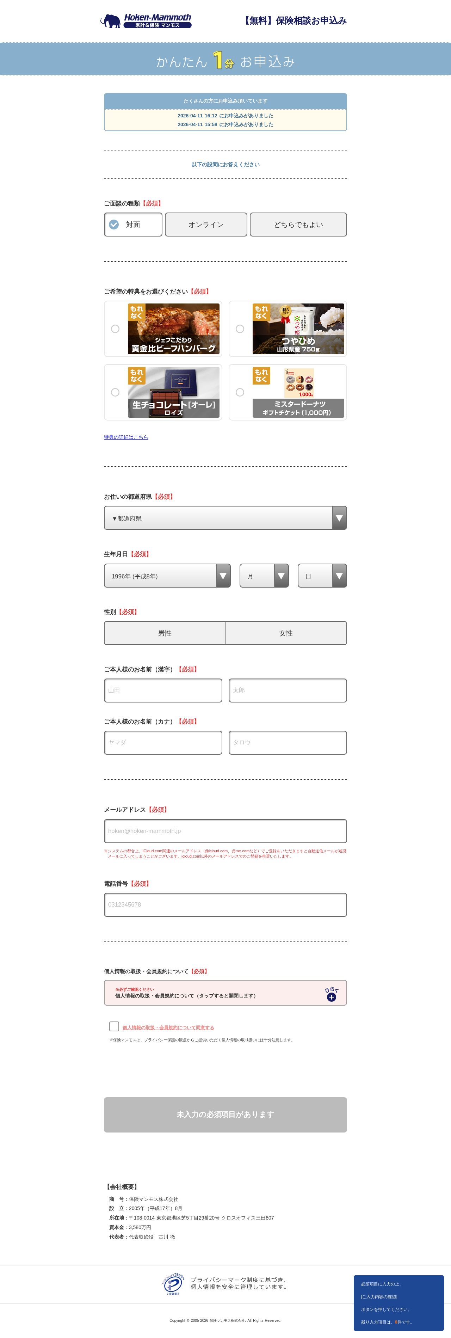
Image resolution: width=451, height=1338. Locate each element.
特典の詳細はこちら (126, 437)
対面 (133, 224)
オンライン (206, 224)
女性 (286, 633)
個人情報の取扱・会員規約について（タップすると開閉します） (186, 993)
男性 (165, 633)
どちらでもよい (298, 224)
